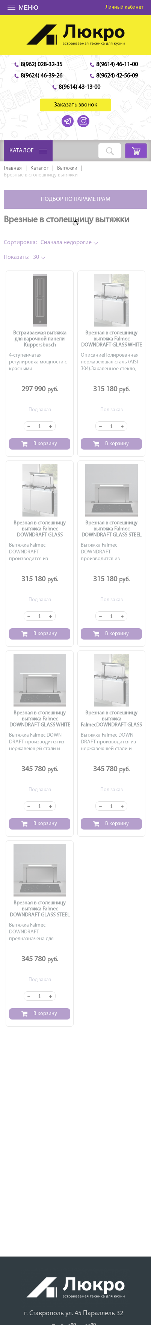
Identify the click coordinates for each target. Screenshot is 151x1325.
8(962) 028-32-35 (41, 65)
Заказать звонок (75, 105)
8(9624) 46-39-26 (41, 76)
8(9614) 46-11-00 (117, 65)
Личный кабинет (124, 7)
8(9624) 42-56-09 (117, 76)
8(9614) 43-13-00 (79, 87)
